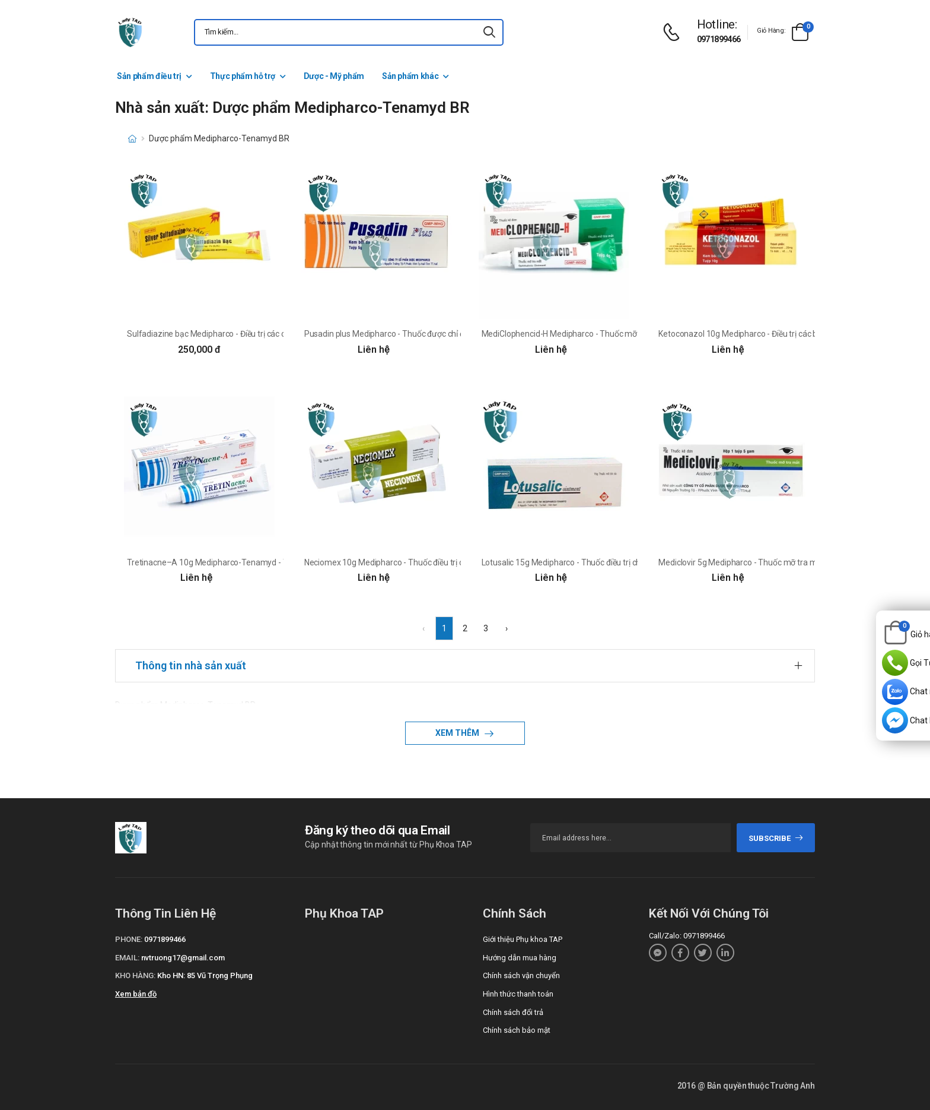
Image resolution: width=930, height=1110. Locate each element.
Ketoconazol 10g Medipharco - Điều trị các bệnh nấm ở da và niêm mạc (787, 334)
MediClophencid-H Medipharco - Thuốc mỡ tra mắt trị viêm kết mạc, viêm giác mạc (632, 334)
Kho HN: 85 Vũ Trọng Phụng (205, 975)
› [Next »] (506, 628)
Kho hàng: (135, 975)
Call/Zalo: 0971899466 (687, 935)
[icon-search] (489, 32)
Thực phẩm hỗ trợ (242, 76)
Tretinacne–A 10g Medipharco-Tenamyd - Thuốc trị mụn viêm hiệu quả (256, 562)
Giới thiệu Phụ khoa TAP (522, 939)
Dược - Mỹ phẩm (334, 76)
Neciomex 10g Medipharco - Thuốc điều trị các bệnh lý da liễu (414, 562)
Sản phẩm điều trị (149, 76)
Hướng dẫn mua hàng (519, 957)
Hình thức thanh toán (518, 993)
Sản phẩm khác (410, 76)
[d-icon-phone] (674, 32)
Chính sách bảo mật (516, 1030)
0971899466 (719, 39)
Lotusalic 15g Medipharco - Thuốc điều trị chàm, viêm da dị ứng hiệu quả (612, 562)
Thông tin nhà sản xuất (190, 665)
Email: (127, 957)
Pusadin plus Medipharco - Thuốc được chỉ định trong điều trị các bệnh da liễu (443, 334)
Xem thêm (458, 733)
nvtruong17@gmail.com (183, 957)
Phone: (128, 939)
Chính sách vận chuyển (521, 975)
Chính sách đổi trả (513, 1012)
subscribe (776, 838)
